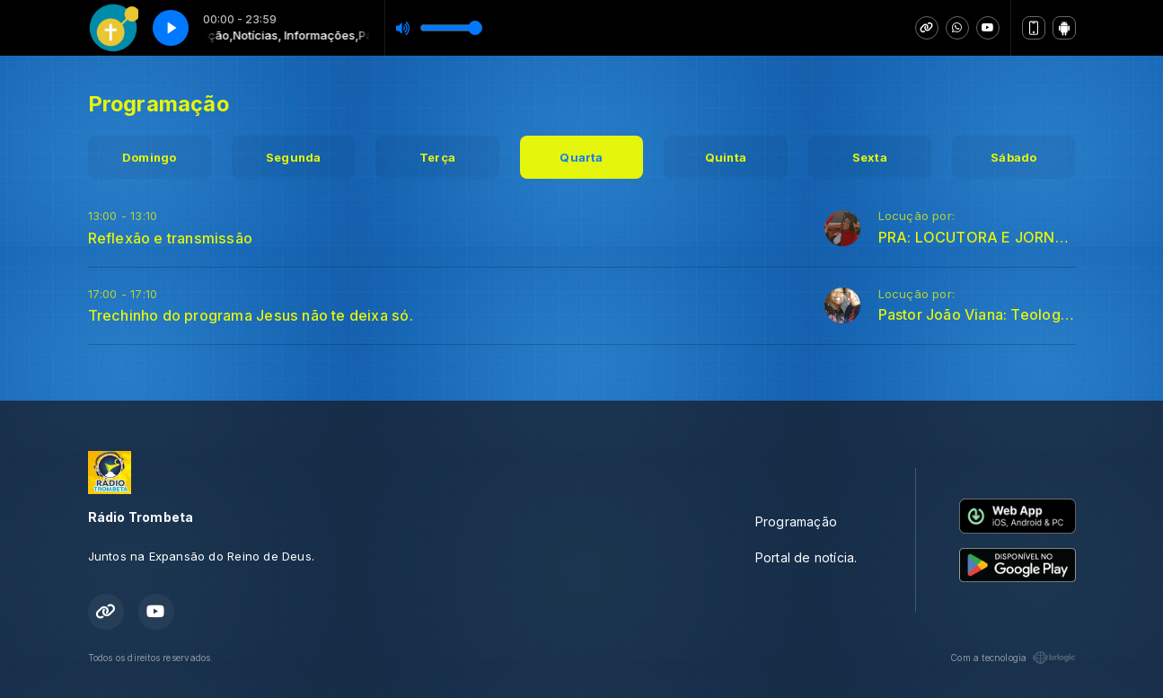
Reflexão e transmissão (170, 238)
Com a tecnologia (1012, 657)
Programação (796, 521)
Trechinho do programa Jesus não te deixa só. (250, 315)
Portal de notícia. (806, 557)
